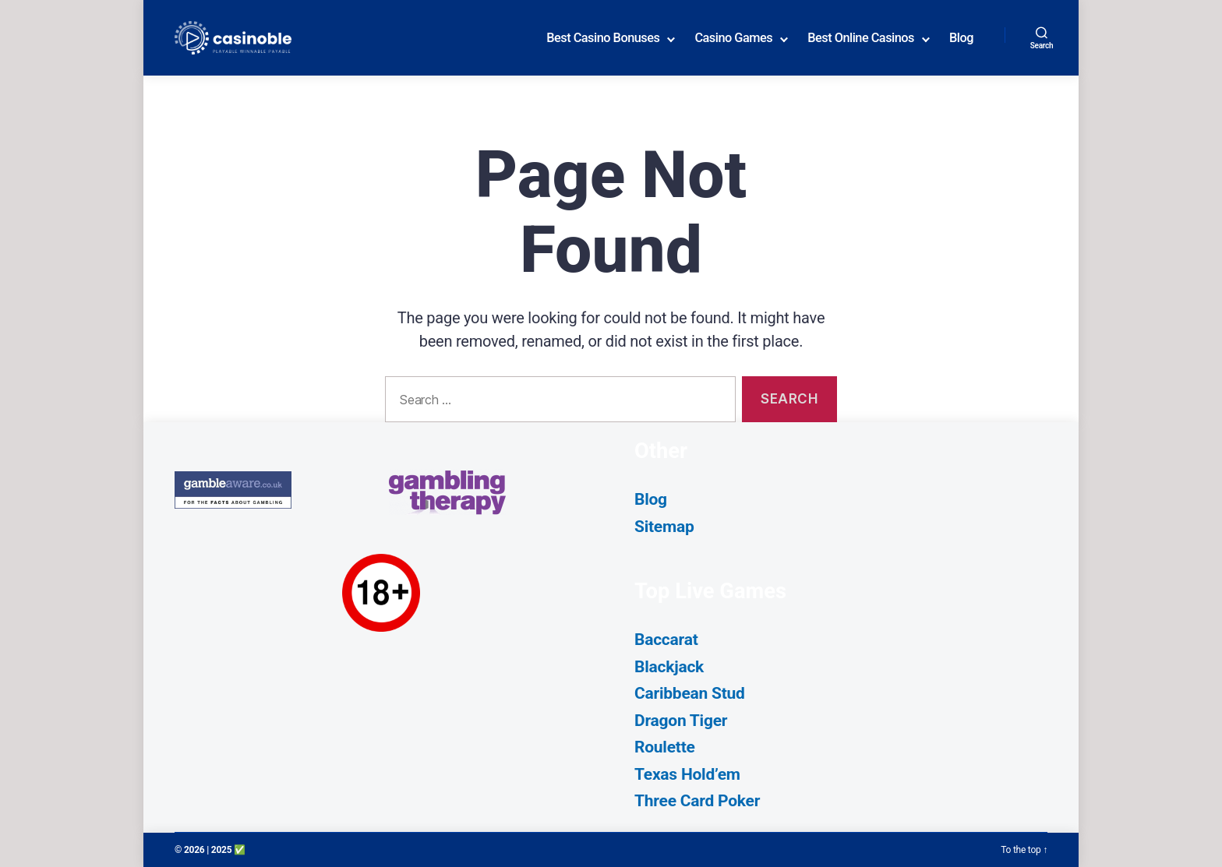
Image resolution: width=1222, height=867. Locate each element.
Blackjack (669, 666)
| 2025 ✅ (226, 849)
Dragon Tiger (680, 720)
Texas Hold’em (687, 774)
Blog (961, 37)
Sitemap (664, 526)
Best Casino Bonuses (602, 37)
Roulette (664, 747)
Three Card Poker (697, 800)
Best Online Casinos (860, 37)
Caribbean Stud (689, 693)
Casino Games (733, 37)
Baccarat (666, 639)
